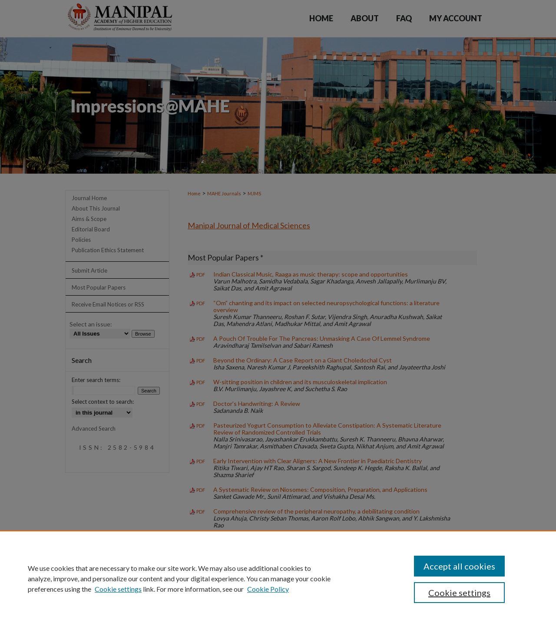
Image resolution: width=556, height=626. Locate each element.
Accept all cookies (459, 566)
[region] (278, 578)
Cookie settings (118, 589)
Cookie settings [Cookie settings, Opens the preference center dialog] (459, 592)
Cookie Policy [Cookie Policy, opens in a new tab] (268, 589)
